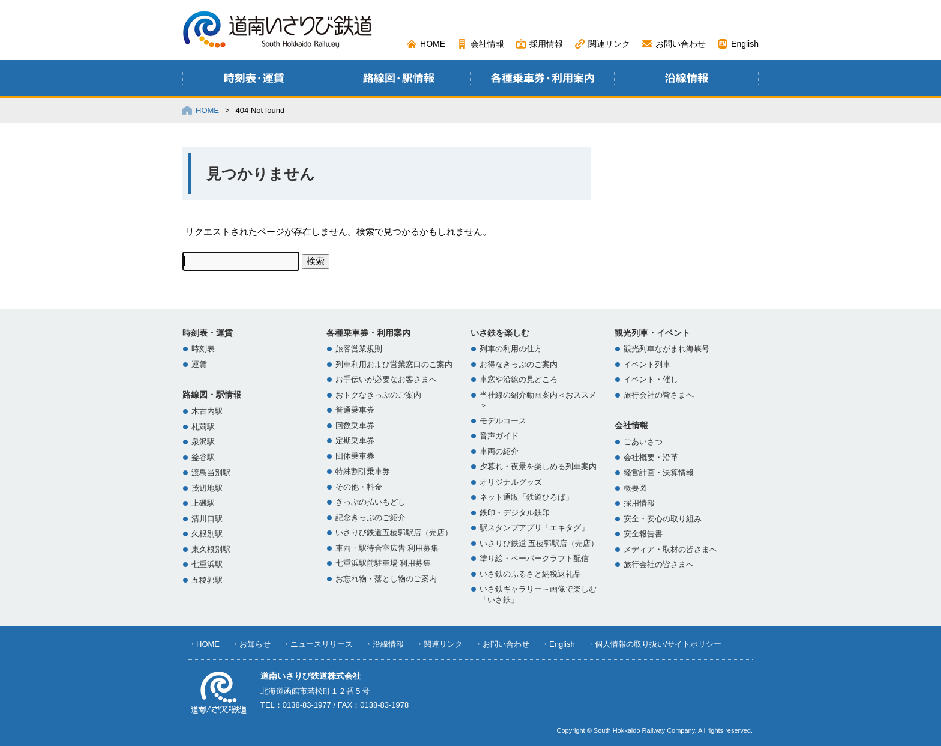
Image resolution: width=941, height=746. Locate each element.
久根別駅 (207, 534)
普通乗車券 (354, 410)
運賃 (199, 364)
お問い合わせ (680, 44)
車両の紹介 (499, 451)
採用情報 (546, 44)
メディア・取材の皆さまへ (670, 549)
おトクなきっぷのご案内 (378, 395)
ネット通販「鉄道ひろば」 (526, 497)
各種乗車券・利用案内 (368, 333)
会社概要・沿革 (651, 457)
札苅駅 (203, 427)
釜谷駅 (203, 457)
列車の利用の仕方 (511, 349)
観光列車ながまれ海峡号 (666, 349)
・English (558, 644)
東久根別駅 (210, 549)
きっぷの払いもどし (370, 502)
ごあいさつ (643, 442)
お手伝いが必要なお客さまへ (386, 379)
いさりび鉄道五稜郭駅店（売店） (393, 533)
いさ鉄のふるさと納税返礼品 (530, 574)
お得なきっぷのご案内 (519, 364)
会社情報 (487, 44)
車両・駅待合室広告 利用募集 (387, 548)
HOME (432, 44)
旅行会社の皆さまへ (659, 395)
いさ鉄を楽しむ (499, 333)
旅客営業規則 (358, 349)
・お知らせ (251, 644)
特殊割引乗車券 (362, 471)
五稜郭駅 (207, 580)
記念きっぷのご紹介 (370, 518)
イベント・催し (651, 379)
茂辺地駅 (207, 488)
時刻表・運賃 (207, 333)
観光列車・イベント (652, 333)
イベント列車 (647, 364)
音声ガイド (499, 436)
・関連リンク (439, 644)
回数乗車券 (354, 426)
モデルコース (503, 421)
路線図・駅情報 (211, 394)
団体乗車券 (354, 456)
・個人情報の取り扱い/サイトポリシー (654, 644)
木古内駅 (207, 411)
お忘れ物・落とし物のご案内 (386, 579)
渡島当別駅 (210, 473)
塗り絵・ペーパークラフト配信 (534, 558)
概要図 (635, 488)
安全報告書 (643, 534)
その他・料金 (358, 487)
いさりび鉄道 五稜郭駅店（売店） (539, 543)
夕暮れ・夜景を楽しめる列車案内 (538, 466)
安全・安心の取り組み (663, 519)
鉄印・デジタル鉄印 (515, 513)
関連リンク (609, 44)
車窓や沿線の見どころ (519, 379)
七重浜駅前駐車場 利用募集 (383, 563)
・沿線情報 (384, 644)
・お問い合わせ (502, 644)
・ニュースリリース (318, 644)
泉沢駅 (203, 442)
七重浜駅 (207, 564)
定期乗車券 (354, 441)
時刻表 (203, 349)
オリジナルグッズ (511, 482)
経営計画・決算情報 (659, 473)
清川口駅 (207, 519)
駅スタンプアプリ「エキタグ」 (534, 528)
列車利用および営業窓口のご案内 (393, 364)
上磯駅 (203, 503)
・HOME (204, 644)
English (745, 44)
